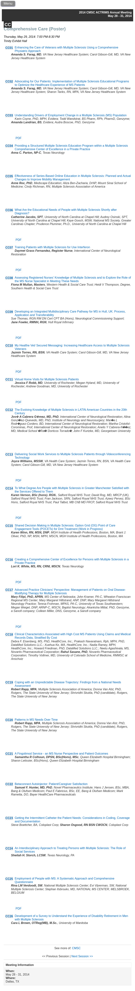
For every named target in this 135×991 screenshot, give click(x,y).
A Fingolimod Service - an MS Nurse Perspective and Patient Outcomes (61, 753)
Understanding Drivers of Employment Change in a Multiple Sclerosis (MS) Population (71, 115)
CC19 (9, 682)
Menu (7, 3)
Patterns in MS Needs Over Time (36, 719)
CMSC (76, 948)
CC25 (9, 878)
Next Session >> (82, 956)
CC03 (9, 115)
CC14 (9, 488)
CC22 (9, 784)
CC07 (9, 247)
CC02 (9, 81)
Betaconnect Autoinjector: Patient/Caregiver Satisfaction (51, 784)
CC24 (9, 848)
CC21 (9, 753)
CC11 (9, 379)
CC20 (9, 720)
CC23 (9, 818)
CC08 (9, 278)
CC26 (9, 916)
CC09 (9, 311)
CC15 (9, 525)
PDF (18, 138)
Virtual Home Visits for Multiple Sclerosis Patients (47, 379)
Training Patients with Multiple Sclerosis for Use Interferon (52, 247)
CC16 (9, 559)
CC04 (9, 145)
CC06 (9, 210)
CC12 (9, 409)
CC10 (9, 345)
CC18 (9, 634)
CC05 (9, 176)
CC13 (9, 454)
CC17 (9, 590)
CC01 (9, 47)
